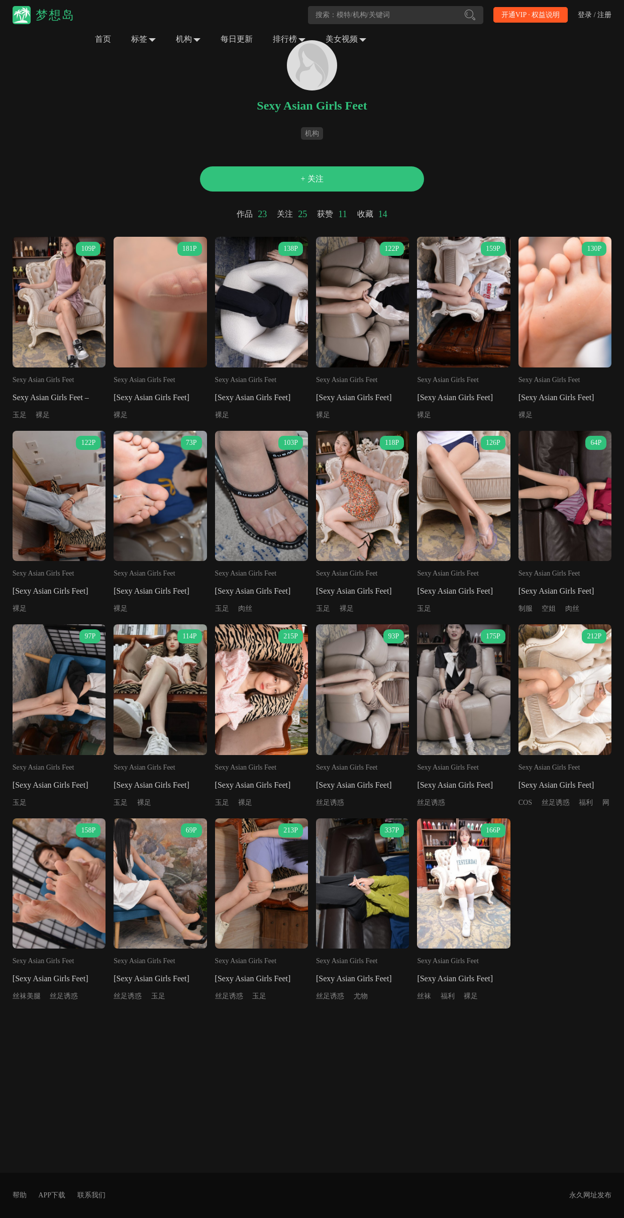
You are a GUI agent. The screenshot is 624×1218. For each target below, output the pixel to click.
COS (525, 802)
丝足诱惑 (330, 802)
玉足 (20, 415)
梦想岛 (55, 15)
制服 (525, 608)
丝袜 (424, 996)
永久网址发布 (590, 1195)
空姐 (549, 608)
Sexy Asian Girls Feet (43, 380)
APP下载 (51, 1195)
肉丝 (245, 608)
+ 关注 (311, 178)
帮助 (20, 1195)
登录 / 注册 (594, 15)
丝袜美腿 (27, 996)
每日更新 (237, 39)
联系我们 (91, 1195)
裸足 (43, 415)
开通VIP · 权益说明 (530, 15)
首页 (103, 39)
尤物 (361, 996)
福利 (586, 802)
